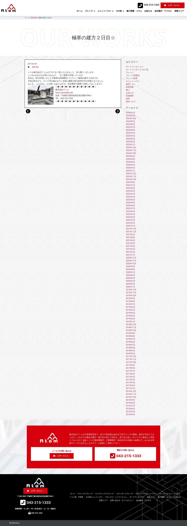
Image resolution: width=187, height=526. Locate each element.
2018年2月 (130, 353)
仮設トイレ (131, 84)
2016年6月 (130, 408)
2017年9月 (130, 365)
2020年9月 (130, 266)
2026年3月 (130, 112)
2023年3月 (130, 197)
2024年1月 (130, 171)
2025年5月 (130, 133)
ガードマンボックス (134, 67)
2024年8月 (130, 159)
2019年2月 (130, 319)
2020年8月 (130, 269)
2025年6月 (130, 130)
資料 (128, 98)
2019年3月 (130, 316)
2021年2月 (130, 252)
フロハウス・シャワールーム (116, 497)
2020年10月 (131, 263)
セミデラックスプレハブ (104, 494)
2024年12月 (131, 147)
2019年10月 (131, 295)
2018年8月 (130, 336)
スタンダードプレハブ (124, 494)
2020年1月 (130, 287)
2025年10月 (131, 118)
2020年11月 (131, 260)
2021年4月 (130, 246)
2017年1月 (130, 388)
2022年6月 (130, 211)
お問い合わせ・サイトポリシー (122, 500)
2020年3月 (130, 281)
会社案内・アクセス (163, 11)
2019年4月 (130, 313)
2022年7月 (130, 208)
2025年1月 (130, 144)
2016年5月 (130, 411)
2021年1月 (130, 255)
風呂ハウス (131, 101)
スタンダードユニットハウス (169, 494)
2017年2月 (130, 385)
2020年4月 (130, 278)
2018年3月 (130, 350)
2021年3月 (130, 249)
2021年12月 (131, 229)
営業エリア (179, 11)
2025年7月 (130, 127)
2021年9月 (130, 234)
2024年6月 (130, 162)
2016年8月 (130, 403)
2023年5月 (130, 191)
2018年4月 (130, 348)
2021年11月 (131, 231)
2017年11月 (131, 359)
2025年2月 (130, 142)
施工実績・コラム (134, 11)
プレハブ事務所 (132, 75)
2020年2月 (130, 284)
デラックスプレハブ (85, 494)
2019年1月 (130, 321)
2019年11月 (131, 292)
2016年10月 (131, 397)
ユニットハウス (105, 11)
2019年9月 (130, 298)
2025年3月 (130, 139)
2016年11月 (131, 394)
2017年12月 (131, 356)
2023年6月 (130, 188)
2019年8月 (130, 301)
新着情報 (35, 67)
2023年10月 (131, 179)
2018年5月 (130, 345)
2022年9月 (130, 202)
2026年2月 (130, 115)
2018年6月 (130, 342)
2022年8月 (130, 205)
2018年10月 (131, 330)
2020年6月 (130, 275)
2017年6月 (130, 374)
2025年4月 (130, 136)
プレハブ (90, 11)
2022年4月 (130, 217)
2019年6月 (130, 307)
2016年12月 (131, 391)
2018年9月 (130, 333)
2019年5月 (130, 310)
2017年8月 (130, 368)
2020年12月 (131, 258)
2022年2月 (130, 223)
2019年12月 (131, 290)
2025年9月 (130, 121)
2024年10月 (131, 153)
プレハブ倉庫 (131, 78)
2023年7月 (130, 185)
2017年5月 (130, 377)
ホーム (80, 11)
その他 (120, 11)
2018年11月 (131, 327)
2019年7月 (130, 304)
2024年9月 (130, 156)
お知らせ (148, 11)
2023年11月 (131, 176)
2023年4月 (130, 194)
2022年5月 (130, 214)
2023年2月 (130, 200)
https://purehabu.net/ (64, 92)
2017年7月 (130, 371)
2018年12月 (131, 324)
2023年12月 (131, 173)
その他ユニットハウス (94, 497)
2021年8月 (130, 237)
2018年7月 (130, 339)
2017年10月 (131, 362)
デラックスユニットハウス (146, 494)
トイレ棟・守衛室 (76, 497)
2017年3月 (130, 382)
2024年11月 (131, 150)
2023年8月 (130, 182)
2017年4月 (130, 379)
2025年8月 (130, 124)
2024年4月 (130, 165)
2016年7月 (130, 406)
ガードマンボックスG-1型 (137, 69)
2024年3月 (130, 168)
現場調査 (130, 96)
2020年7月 (130, 272)
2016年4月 (130, 414)
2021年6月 (130, 240)
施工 (128, 90)
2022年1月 (130, 226)
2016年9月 (130, 400)
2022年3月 (130, 220)
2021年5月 (130, 243)
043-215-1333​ (151, 4)
